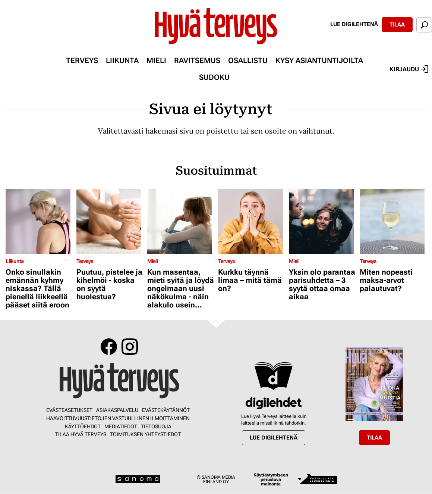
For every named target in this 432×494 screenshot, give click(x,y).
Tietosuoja (156, 426)
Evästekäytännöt (166, 410)
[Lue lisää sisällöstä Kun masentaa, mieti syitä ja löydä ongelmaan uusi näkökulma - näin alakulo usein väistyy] (180, 221)
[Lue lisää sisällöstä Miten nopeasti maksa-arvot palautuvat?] (393, 221)
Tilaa (397, 24)
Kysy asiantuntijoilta (319, 60)
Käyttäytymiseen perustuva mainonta (270, 479)
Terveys (82, 60)
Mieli (156, 60)
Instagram (130, 346)
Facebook (109, 346)
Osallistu (248, 60)
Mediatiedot (120, 426)
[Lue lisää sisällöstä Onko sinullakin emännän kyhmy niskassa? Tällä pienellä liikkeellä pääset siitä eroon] (39, 221)
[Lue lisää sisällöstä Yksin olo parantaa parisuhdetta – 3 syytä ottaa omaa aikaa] (322, 221)
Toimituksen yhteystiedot (145, 434)
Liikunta (122, 60)
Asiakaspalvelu (117, 410)
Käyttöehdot (83, 426)
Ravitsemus (197, 60)
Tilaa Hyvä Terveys (80, 434)
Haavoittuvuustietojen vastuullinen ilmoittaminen (118, 418)
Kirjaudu (409, 69)
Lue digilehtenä (354, 24)
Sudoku (214, 77)
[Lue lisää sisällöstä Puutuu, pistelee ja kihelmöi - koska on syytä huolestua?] (110, 221)
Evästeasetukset (69, 410)
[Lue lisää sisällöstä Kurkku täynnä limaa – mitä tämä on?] (251, 221)
